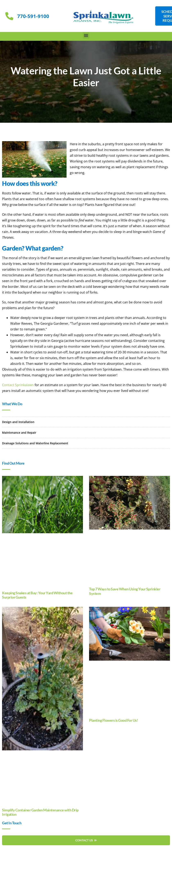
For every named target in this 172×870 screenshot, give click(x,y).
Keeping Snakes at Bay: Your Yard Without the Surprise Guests (37, 595)
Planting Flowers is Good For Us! (113, 720)
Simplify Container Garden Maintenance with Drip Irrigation (40, 812)
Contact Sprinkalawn (18, 385)
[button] (86, 35)
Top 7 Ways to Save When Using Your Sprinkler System (124, 591)
